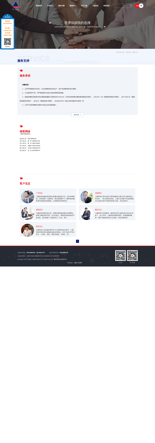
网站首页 (39, 6)
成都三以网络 (78, 272)
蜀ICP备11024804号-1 (60, 269)
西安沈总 (40, 241)
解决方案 (61, 6)
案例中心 (73, 6)
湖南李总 (40, 221)
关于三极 (84, 6)
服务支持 (135, 53)
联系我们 (107, 6)
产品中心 (50, 6)
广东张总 (40, 201)
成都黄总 (99, 201)
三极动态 (95, 6)
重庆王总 (99, 221)
